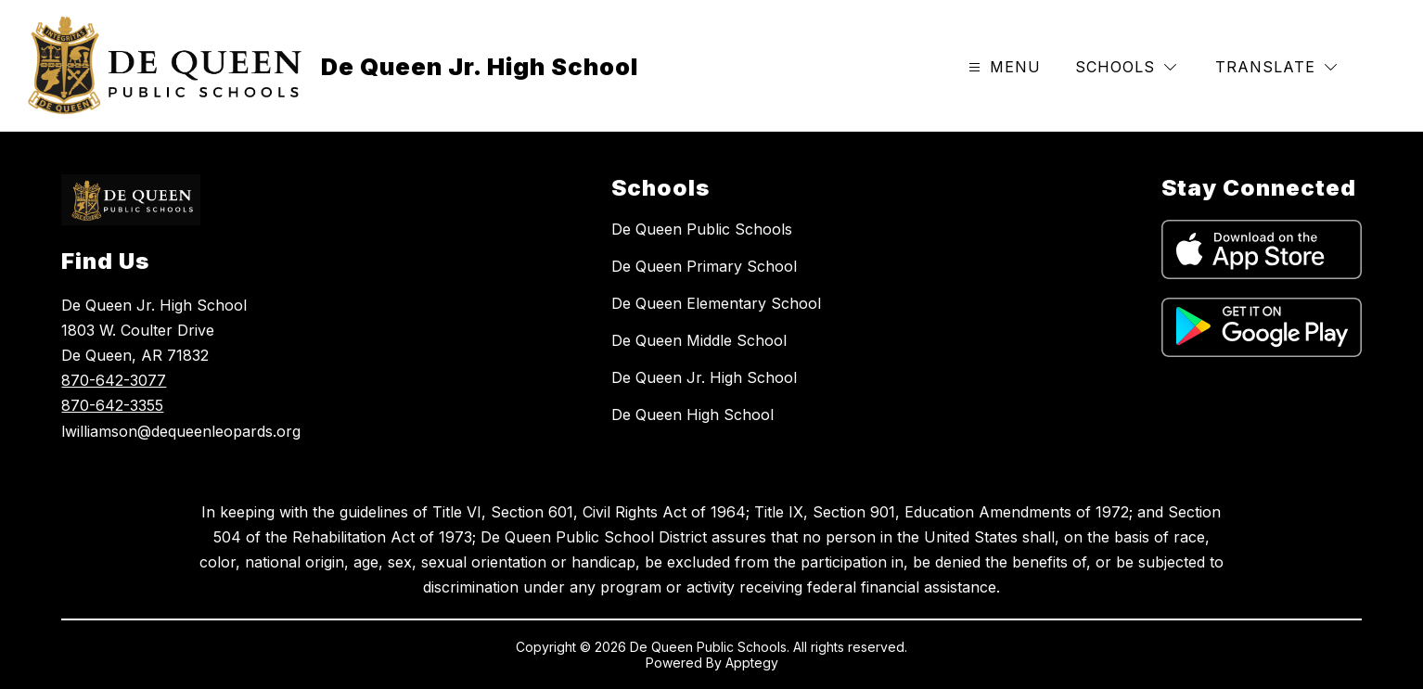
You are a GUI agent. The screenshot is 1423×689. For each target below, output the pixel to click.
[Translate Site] (1276, 67)
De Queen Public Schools (701, 229)
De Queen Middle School (699, 340)
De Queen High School (692, 414)
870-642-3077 (113, 380)
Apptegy (751, 662)
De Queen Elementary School (716, 303)
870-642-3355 (112, 405)
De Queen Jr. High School (704, 377)
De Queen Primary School (704, 266)
